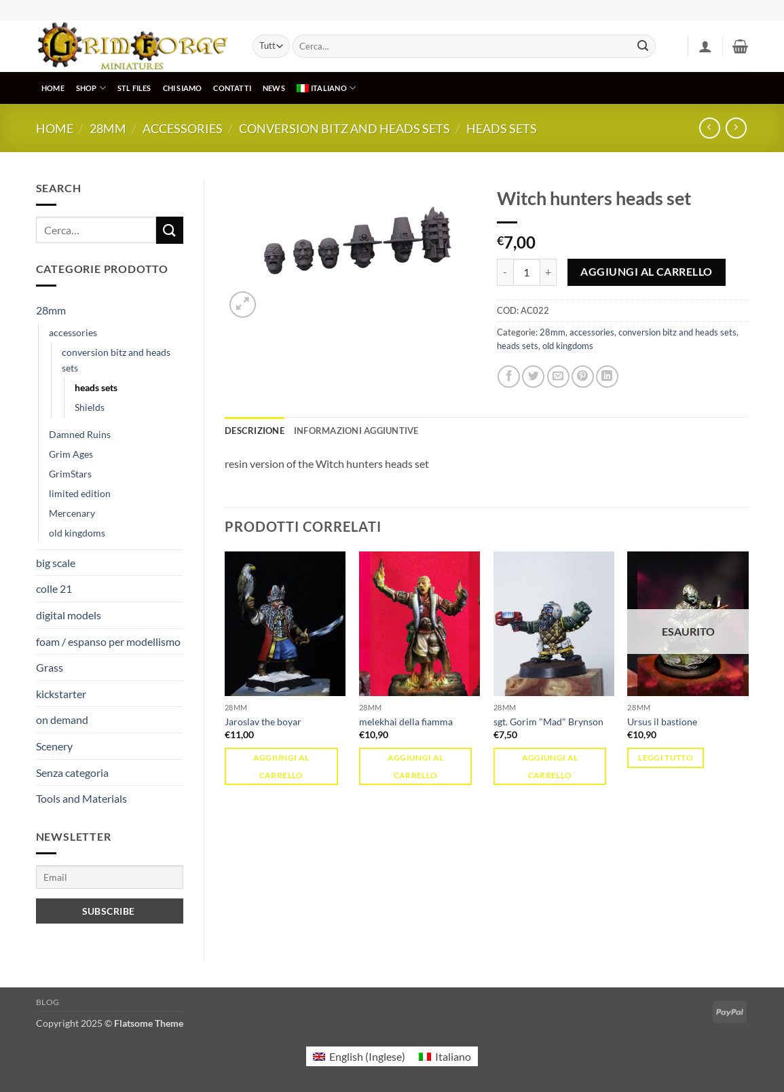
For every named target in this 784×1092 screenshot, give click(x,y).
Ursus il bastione (662, 721)
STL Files (134, 88)
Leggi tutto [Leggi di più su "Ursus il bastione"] (665, 757)
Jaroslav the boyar (263, 721)
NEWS (274, 88)
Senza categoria (72, 772)
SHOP (91, 87)
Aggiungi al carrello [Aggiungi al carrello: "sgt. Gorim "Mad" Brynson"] (550, 766)
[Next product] (709, 128)
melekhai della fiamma (406, 721)
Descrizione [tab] (254, 430)
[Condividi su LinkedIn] (607, 376)
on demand (62, 719)
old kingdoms (77, 533)
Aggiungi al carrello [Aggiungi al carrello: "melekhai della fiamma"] (416, 766)
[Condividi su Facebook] (509, 376)
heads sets (501, 128)
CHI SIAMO (182, 88)
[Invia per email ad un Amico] (558, 376)
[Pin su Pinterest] (583, 376)
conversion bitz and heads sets (344, 128)
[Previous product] (736, 128)
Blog (48, 1002)
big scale (55, 562)
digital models (68, 614)
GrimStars (70, 473)
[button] (705, 46)
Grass (49, 667)
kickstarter (61, 693)
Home (54, 128)
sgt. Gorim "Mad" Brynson (548, 721)
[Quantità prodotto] (526, 272)
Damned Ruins (80, 434)
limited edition (80, 493)
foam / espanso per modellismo (108, 641)
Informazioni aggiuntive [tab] (356, 430)
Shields (90, 407)
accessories (183, 128)
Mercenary (72, 513)
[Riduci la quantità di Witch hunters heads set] (505, 272)
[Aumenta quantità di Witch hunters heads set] (548, 272)
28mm (108, 128)
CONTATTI (232, 88)
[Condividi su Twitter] (533, 376)
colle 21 (54, 588)
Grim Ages (71, 454)
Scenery (54, 746)
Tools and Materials (81, 798)
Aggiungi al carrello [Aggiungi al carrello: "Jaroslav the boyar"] (281, 766)
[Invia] (642, 46)
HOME (52, 88)
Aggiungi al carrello (646, 272)
